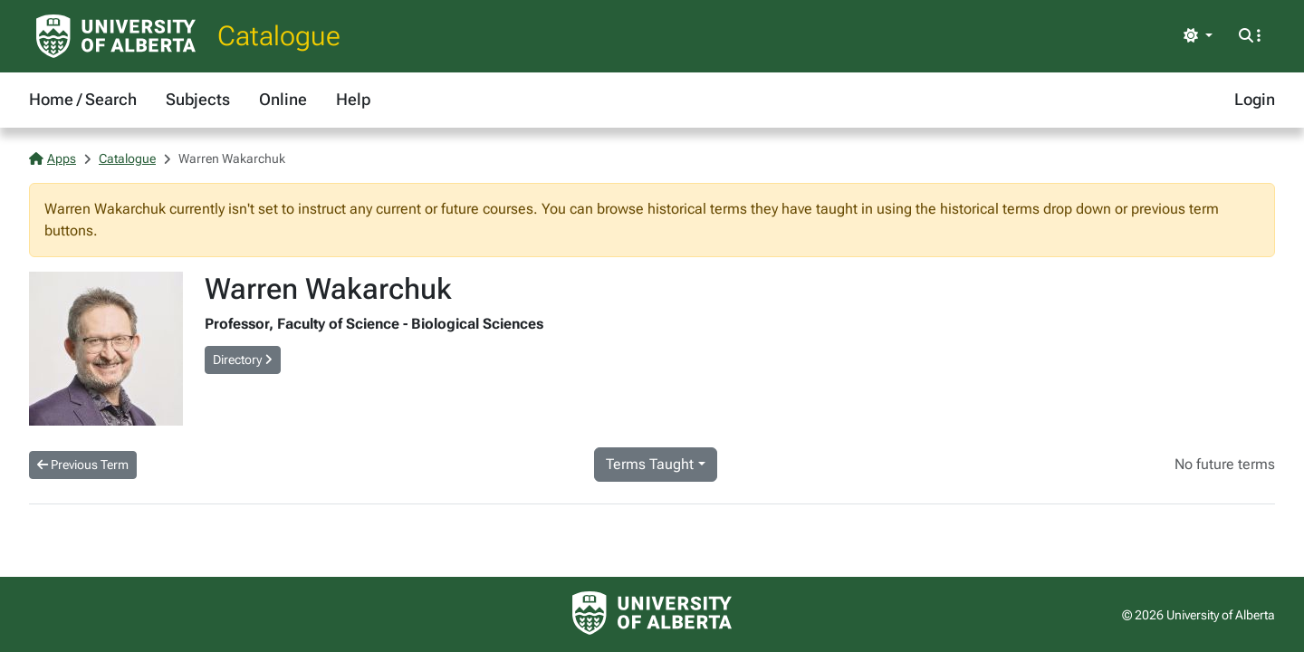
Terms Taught (650, 464)
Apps (52, 158)
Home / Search (83, 99)
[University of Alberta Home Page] (116, 36)
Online (283, 99)
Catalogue (278, 36)
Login (1254, 99)
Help (353, 99)
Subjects (198, 99)
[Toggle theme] (1198, 36)
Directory (243, 359)
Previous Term (83, 464)
